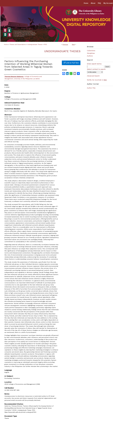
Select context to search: (96, 69)
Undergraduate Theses (35, 44)
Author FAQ (91, 88)
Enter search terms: (94, 64)
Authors (90, 56)
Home (6, 44)
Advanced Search (93, 76)
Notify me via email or (97, 80)
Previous (65, 44)
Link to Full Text (71, 63)
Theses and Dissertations (18, 44)
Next (73, 44)
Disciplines (91, 53)
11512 (45, 44)
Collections (91, 50)
